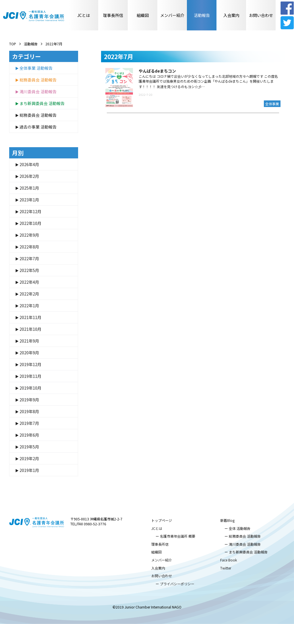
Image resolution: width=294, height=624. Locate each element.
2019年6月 (29, 435)
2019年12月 (30, 364)
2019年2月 (29, 458)
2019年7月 (29, 423)
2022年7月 (29, 258)
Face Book (228, 559)
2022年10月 (30, 223)
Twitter (225, 567)
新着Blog (227, 520)
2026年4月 (29, 164)
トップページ (161, 520)
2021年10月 (30, 329)
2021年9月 (29, 341)
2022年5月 (29, 270)
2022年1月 (29, 305)
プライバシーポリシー (177, 583)
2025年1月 (29, 188)
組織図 (143, 15)
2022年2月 (29, 294)
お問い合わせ (261, 15)
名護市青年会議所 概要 (177, 536)
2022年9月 (29, 235)
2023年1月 (29, 200)
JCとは (83, 15)
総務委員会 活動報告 (38, 80)
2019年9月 (29, 400)
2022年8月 (29, 247)
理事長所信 (113, 15)
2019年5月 (29, 447)
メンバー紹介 (172, 15)
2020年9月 (29, 352)
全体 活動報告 (239, 528)
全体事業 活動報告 (36, 68)
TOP (12, 43)
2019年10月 (30, 388)
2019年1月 (29, 470)
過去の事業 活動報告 (38, 127)
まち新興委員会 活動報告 (42, 103)
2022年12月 (30, 211)
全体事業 (272, 103)
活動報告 (202, 15)
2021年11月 (30, 317)
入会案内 (231, 15)
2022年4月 (29, 282)
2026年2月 (29, 176)
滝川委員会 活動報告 (38, 91)
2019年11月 (30, 376)
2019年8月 (29, 411)
